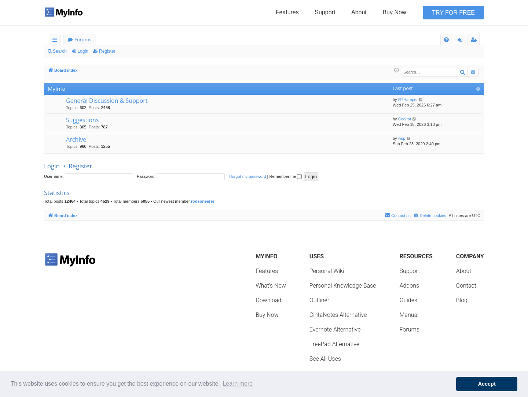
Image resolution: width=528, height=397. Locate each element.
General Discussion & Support (107, 101)
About (359, 12)
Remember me (285, 176)
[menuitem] (446, 39)
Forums (82, 39)
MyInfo (56, 88)
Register (107, 51)
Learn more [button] (238, 384)
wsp (402, 138)
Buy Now (394, 12)
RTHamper (408, 99)
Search (60, 51)
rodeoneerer (202, 201)
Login (82, 51)
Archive (76, 139)
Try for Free (453, 13)
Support (325, 12)
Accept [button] (487, 384)
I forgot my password (247, 176)
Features (287, 12)
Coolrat (404, 119)
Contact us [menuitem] (398, 215)
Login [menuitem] (461, 40)
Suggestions (82, 120)
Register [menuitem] (475, 40)
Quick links (56, 40)
